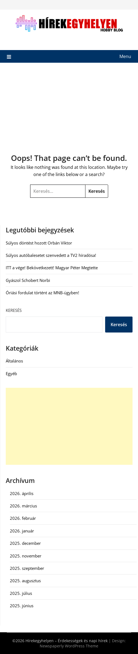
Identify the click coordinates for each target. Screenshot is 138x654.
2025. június (21, 605)
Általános (14, 361)
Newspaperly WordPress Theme (69, 645)
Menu (125, 56)
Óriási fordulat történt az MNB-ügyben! (42, 292)
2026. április (21, 493)
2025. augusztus (25, 580)
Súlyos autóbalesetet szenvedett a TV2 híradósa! (51, 255)
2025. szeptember (27, 568)
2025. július (21, 593)
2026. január (22, 531)
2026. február (23, 518)
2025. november (25, 556)
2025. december (25, 543)
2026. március (23, 506)
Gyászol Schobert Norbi (28, 280)
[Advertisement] (69, 103)
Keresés (14, 310)
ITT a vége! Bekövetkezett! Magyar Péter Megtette (52, 267)
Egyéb (11, 373)
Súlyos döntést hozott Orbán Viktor (39, 243)
